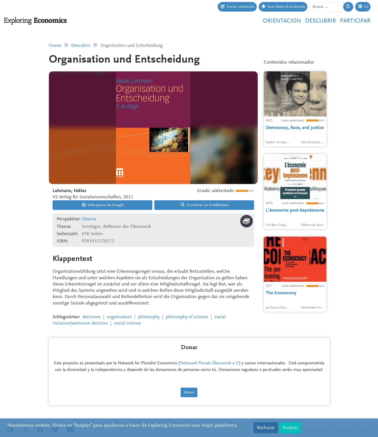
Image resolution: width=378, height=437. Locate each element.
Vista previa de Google (103, 205)
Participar (355, 21)
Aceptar (290, 427)
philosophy (149, 317)
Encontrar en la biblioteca (204, 205)
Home (55, 45)
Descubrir (320, 21)
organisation (119, 317)
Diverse (89, 219)
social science (127, 323)
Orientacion (282, 21)
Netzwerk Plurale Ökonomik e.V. (209, 363)
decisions (91, 317)
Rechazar (266, 427)
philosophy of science (187, 317)
